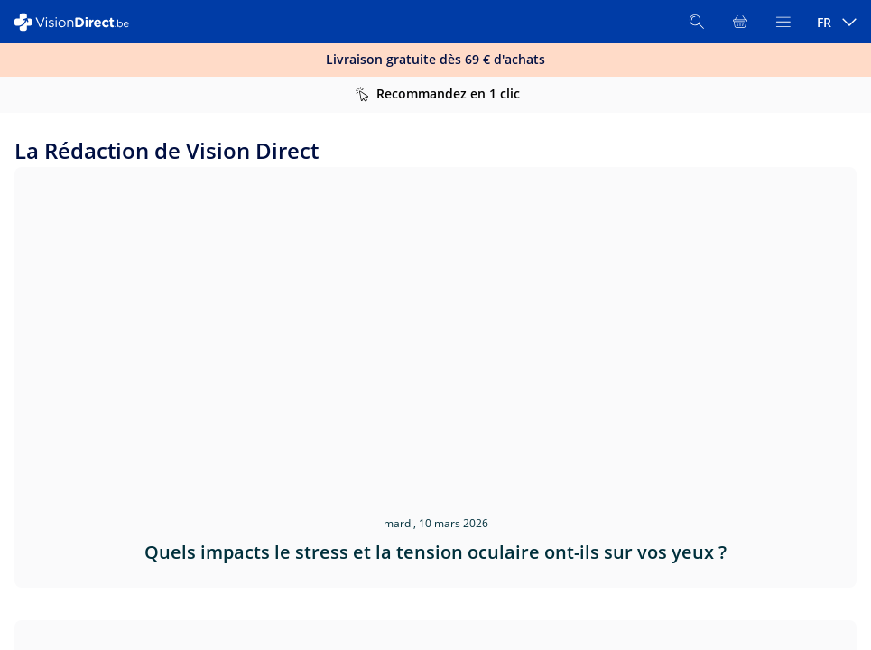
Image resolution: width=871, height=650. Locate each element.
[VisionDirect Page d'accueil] (79, 22)
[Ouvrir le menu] (783, 21)
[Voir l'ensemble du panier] (740, 21)
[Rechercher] (697, 21)
